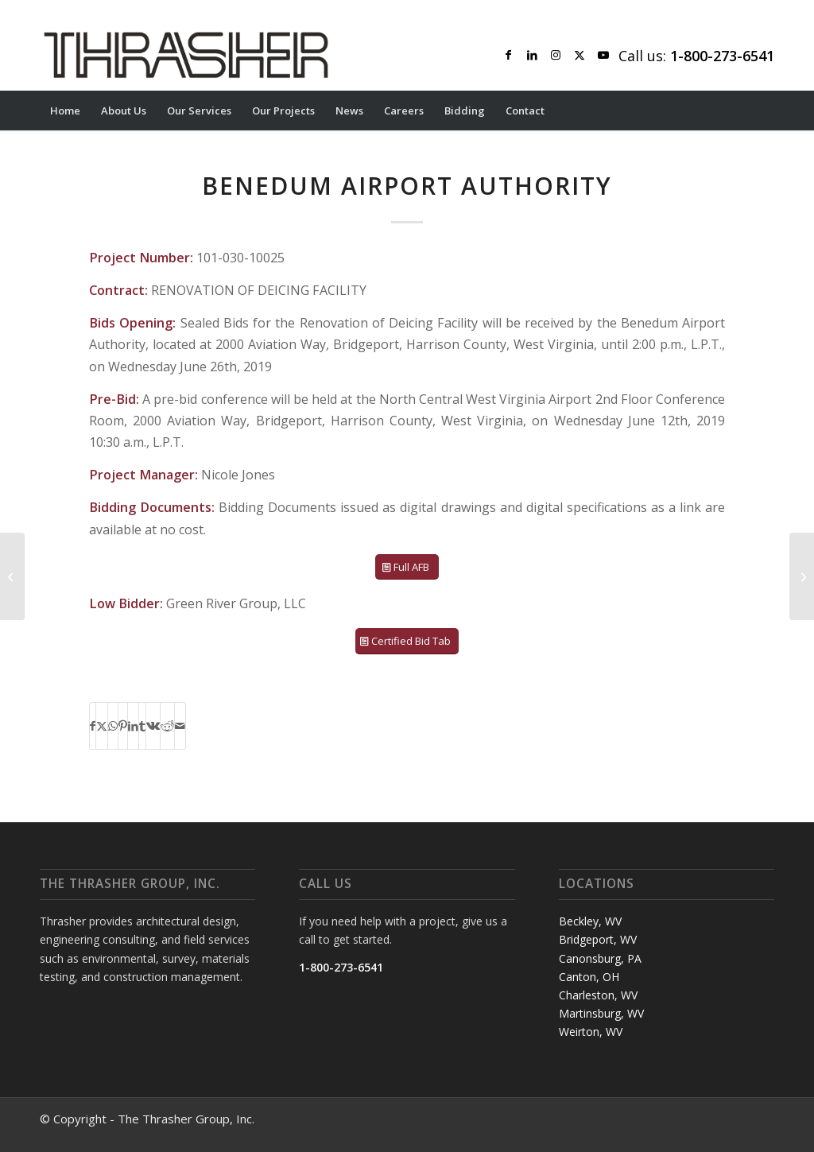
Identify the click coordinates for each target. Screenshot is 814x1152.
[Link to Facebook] (508, 55)
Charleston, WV (598, 995)
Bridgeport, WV (598, 939)
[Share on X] (101, 726)
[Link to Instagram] (556, 55)
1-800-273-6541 (341, 967)
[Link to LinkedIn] (532, 55)
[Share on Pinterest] (122, 726)
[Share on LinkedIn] (133, 726)
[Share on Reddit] (167, 726)
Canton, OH (589, 976)
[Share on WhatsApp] (113, 726)
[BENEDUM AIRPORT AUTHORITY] (801, 576)
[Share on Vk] (153, 726)
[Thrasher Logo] (186, 55)
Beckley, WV (590, 921)
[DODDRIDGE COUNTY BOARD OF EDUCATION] (12, 576)
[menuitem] (65, 110)
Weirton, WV (590, 1031)
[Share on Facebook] (92, 726)
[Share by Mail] (180, 726)
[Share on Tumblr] (142, 726)
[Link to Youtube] (603, 55)
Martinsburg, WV (601, 1013)
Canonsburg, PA (600, 958)
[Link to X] (579, 55)
